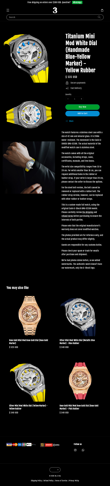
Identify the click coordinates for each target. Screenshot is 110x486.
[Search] (99, 17)
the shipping (87, 212)
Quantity (68, 94)
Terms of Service (61, 481)
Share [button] (69, 121)
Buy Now (82, 107)
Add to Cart (82, 113)
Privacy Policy (74, 481)
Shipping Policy (36, 481)
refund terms (67, 216)
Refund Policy (49, 481)
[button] (8, 10)
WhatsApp (77, 2)
